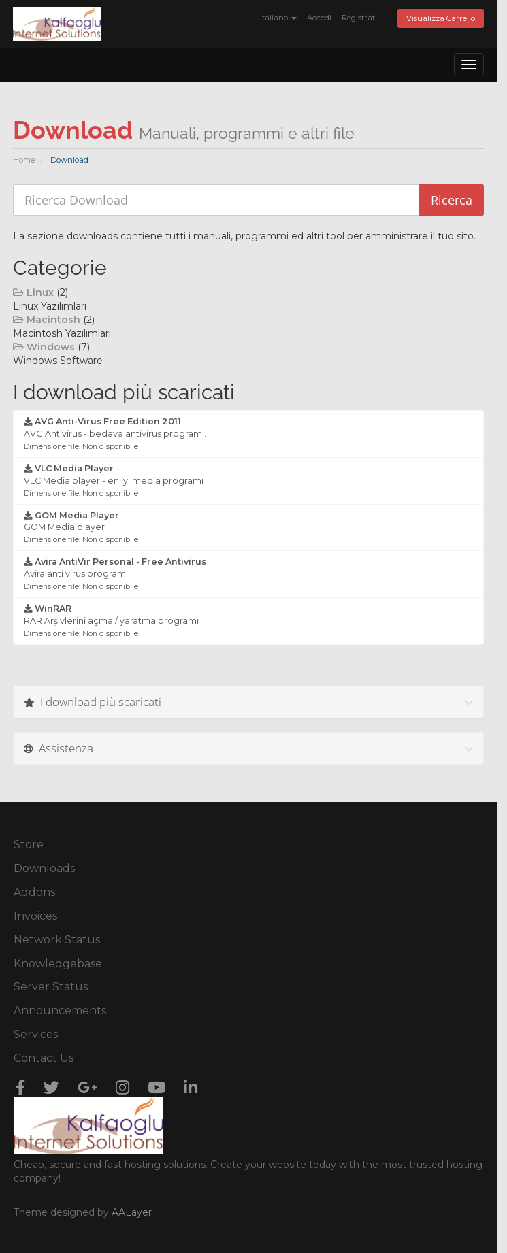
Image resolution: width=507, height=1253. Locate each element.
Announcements (60, 1010)
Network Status (57, 939)
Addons (34, 892)
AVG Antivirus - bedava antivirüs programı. (115, 433)
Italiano (278, 17)
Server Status (51, 986)
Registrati (359, 17)
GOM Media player (81, 527)
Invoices (35, 915)
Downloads (44, 868)
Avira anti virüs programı (115, 573)
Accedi (319, 17)
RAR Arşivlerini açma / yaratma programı (111, 620)
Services (36, 1034)
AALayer (132, 1212)
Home (24, 160)
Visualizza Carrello (440, 18)
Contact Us (43, 1058)
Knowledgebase (58, 963)
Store (29, 844)
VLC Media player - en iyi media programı (113, 480)
